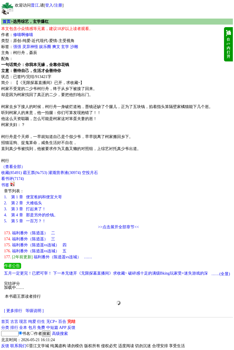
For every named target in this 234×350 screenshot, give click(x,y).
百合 (62, 321)
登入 (49, 5)
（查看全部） (13, 167)
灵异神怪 (30, 47)
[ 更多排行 (13, 311)
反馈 (71, 327)
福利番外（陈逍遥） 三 (29, 239)
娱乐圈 (45, 47)
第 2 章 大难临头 (23, 203)
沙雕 (74, 47)
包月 (32, 327)
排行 (14, 327)
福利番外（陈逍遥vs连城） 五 (35, 251)
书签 (5, 185)
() (11, 173)
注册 (58, 5)
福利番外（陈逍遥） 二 (29, 233)
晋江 (35, 5)
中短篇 (52, 327)
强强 (17, 47)
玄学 (65, 47)
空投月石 (90, 173)
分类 (5, 327)
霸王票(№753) (35, 173)
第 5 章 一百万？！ (25, 221)
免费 (41, 327)
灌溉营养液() (64, 173)
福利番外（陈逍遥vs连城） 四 (35, 245)
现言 (23, 321)
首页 (7, 21)
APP (62, 327)
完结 (71, 321)
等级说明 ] (34, 311)
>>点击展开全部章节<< (118, 227)
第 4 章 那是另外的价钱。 (31, 215)
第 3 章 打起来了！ (25, 209)
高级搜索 (60, 333)
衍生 (41, 321)
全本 (23, 327)
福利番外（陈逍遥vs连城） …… (48, 257)
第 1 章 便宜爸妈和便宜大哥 (33, 197)
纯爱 (32, 321)
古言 (14, 321)
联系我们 (18, 346)
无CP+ (51, 321)
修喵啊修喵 (23, 35)
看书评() (12, 179)
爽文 (56, 47)
